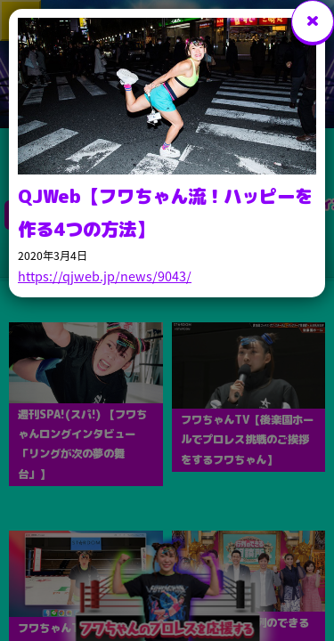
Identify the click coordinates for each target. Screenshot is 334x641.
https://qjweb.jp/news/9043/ (104, 276)
